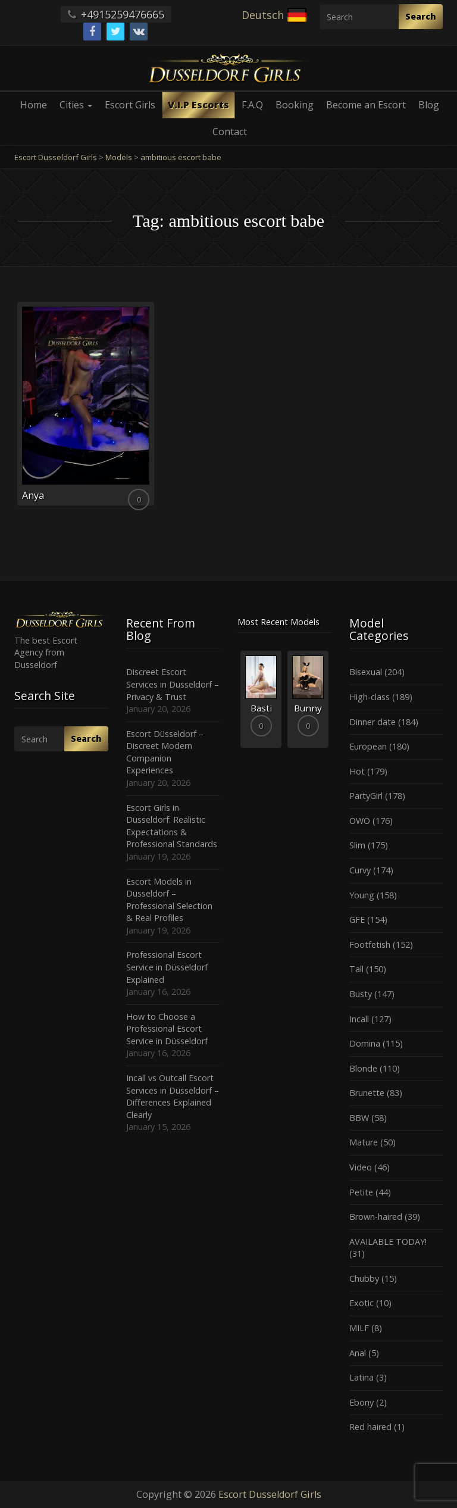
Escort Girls (130, 104)
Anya (33, 495)
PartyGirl (366, 795)
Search (420, 16)
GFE (357, 919)
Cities (76, 104)
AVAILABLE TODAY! (388, 1241)
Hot (357, 771)
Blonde (363, 1068)
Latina (361, 1377)
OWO (359, 820)
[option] (260, 699)
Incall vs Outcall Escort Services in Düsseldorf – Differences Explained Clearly (172, 1096)
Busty (360, 994)
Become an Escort (366, 104)
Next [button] (331, 704)
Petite (361, 1192)
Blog (428, 104)
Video (360, 1167)
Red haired (370, 1426)
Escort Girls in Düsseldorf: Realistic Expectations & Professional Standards (171, 826)
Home (33, 104)
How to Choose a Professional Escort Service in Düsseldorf (167, 1029)
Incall (359, 1019)
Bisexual (365, 671)
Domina (364, 1043)
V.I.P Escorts (198, 104)
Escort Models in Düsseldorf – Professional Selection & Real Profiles (169, 900)
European (368, 746)
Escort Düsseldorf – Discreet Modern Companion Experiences (165, 752)
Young (361, 895)
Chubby (364, 1278)
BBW (359, 1117)
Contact (229, 131)
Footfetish (369, 944)
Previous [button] (237, 704)
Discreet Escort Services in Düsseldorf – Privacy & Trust (172, 684)
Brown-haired (375, 1216)
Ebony (361, 1402)
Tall (356, 969)
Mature (363, 1142)
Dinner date (372, 722)
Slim (357, 845)
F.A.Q (252, 104)
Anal (357, 1353)
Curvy (360, 870)
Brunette (366, 1092)
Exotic (361, 1303)
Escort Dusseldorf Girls (269, 1494)
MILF (359, 1328)
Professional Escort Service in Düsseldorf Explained (167, 967)
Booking (295, 104)
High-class (369, 697)
